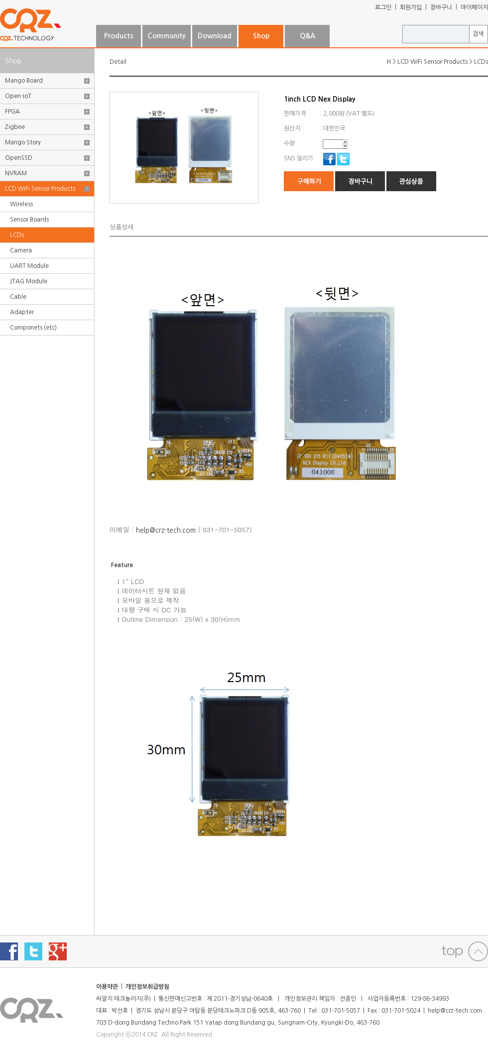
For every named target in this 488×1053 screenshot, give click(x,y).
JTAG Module (28, 281)
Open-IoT (18, 96)
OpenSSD (18, 158)
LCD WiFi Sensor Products (40, 189)
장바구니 (441, 7)
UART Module (29, 266)
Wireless (21, 204)
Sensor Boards (29, 220)
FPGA (12, 112)
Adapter (22, 312)
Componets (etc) (33, 328)
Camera (21, 250)
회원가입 (411, 7)
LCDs (17, 235)
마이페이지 (474, 7)
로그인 (383, 7)
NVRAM (16, 173)
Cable (18, 297)
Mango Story (23, 142)
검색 (478, 34)
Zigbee (15, 127)
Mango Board (24, 81)
